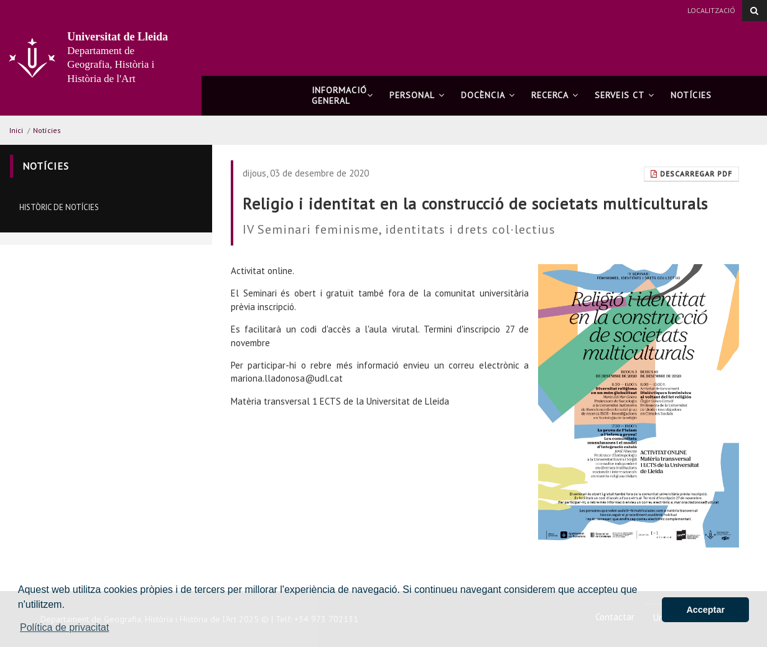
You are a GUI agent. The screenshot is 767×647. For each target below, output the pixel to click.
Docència (488, 95)
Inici (16, 130)
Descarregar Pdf (691, 173)
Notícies (691, 95)
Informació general (342, 95)
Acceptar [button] (705, 610)
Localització (711, 10)
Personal (417, 95)
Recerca (555, 95)
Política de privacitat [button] (64, 627)
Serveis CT (624, 95)
